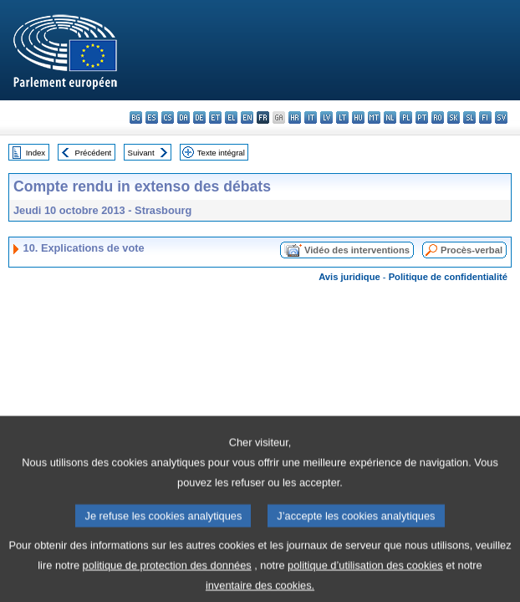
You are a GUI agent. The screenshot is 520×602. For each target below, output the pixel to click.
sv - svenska (501, 117)
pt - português (421, 117)
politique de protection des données (167, 580)
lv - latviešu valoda (326, 117)
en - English (247, 117)
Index (35, 152)
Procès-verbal (471, 250)
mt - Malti (374, 117)
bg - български (136, 117)
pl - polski (406, 117)
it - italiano (310, 117)
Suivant (141, 152)
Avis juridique (349, 277)
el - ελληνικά (231, 117)
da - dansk (183, 117)
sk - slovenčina (453, 117)
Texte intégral (221, 152)
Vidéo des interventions (357, 250)
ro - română (437, 117)
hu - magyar (358, 117)
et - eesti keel (215, 117)
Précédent (93, 152)
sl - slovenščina (469, 117)
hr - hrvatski (294, 117)
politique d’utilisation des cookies (365, 580)
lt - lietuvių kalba (342, 117)
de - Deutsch (199, 117)
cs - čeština (167, 117)
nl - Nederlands (390, 117)
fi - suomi (485, 117)
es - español (151, 117)
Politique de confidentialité (448, 277)
